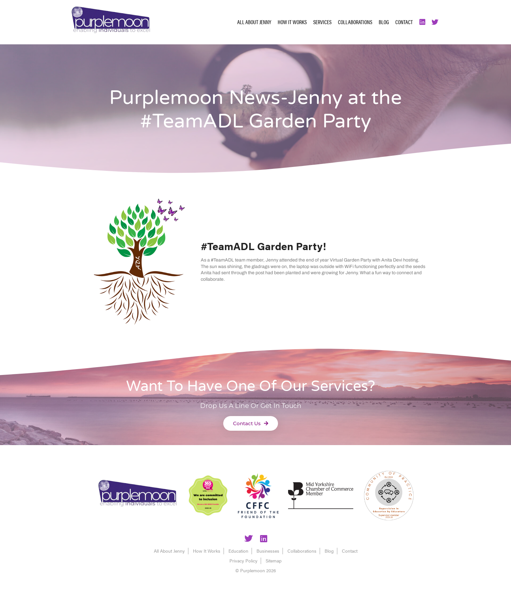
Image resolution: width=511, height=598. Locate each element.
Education (238, 550)
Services (322, 22)
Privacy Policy (243, 560)
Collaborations (355, 22)
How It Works (292, 22)
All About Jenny (254, 22)
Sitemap (274, 560)
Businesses (267, 550)
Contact (404, 22)
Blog (384, 22)
